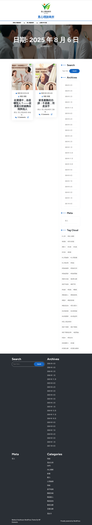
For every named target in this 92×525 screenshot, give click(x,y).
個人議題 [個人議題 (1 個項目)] (71, 236)
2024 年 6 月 (68, 187)
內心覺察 (50, 470)
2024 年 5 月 (68, 192)
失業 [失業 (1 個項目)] (69, 247)
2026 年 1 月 (68, 102)
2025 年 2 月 (68, 141)
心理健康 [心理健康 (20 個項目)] (66, 257)
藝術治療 (50, 505)
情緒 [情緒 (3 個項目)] (72, 263)
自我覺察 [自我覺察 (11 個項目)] (66, 316)
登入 (66, 221)
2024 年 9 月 (68, 170)
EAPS (49, 466)
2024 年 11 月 (69, 158)
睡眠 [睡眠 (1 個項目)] (75, 290)
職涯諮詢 (50, 501)
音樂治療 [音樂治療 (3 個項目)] (66, 348)
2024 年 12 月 (69, 153)
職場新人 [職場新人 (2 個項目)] (66, 295)
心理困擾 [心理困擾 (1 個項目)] (74, 257)
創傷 (48, 474)
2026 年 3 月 (68, 91)
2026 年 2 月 (68, 96)
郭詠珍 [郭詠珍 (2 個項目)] (70, 338)
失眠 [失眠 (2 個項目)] (75, 247)
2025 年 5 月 (68, 125)
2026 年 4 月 (68, 85)
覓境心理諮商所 (17, 22)
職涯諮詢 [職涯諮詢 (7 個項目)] (66, 306)
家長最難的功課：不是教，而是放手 (46, 103)
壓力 (48, 477)
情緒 (48, 459)
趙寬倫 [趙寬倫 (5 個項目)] (76, 332)
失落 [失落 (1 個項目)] (64, 252)
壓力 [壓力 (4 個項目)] (64, 247)
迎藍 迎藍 (23, 96)
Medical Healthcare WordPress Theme (24, 520)
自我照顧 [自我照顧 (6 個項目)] (74, 311)
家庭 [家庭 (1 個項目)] (69, 252)
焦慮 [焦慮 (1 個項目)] (64, 290)
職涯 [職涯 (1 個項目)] (64, 300)
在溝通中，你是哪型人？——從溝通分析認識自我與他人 (22, 105)
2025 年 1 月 (68, 147)
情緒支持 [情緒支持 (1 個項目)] (74, 268)
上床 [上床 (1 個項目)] (64, 236)
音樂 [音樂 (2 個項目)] (72, 343)
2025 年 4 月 (68, 130)
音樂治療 (50, 509)
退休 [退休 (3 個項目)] (64, 338)
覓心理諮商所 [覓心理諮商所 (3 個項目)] (67, 322)
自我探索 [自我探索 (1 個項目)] (66, 311)
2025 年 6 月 (68, 119)
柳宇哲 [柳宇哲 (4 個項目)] (73, 284)
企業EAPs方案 (43, 22)
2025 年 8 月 (68, 113)
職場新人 (50, 497)
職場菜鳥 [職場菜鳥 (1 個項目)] (74, 295)
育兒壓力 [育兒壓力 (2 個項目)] (74, 306)
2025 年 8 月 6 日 (23, 93)
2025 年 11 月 (69, 108)
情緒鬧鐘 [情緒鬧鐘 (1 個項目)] (74, 273)
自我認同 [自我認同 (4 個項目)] (74, 316)
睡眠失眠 (50, 493)
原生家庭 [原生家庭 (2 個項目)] (71, 241)
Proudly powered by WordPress (70, 521)
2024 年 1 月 (68, 198)
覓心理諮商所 (46, 17)
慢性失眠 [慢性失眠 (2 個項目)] (66, 279)
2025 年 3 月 (68, 136)
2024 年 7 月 (68, 181)
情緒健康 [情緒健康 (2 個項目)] (66, 268)
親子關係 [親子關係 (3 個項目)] (74, 327)
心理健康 (50, 481)
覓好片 (49, 514)
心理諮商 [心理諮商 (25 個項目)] (66, 263)
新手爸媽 (50, 489)
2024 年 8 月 (68, 175)
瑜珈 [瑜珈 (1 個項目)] (69, 290)
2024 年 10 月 (69, 164)
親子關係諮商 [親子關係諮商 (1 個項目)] (67, 332)
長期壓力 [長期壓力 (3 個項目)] (66, 343)
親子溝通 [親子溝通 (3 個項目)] (66, 327)
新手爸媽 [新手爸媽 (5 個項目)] (66, 284)
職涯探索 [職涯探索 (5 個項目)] (71, 300)
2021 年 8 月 (68, 204)
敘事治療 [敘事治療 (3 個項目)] (74, 279)
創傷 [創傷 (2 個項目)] (64, 241)
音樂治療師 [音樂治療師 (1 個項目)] (75, 348)
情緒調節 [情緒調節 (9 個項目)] (66, 273)
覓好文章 (50, 463)
